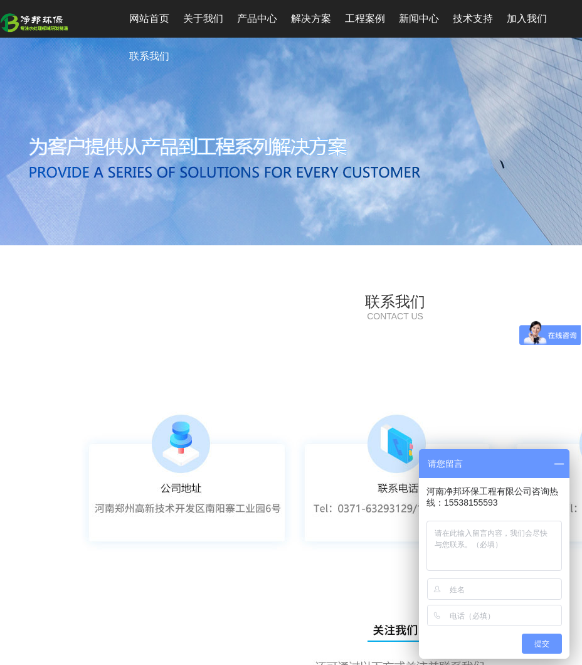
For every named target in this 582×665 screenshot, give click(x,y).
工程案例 (365, 18)
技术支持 (473, 18)
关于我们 (203, 18)
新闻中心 (419, 18)
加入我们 (527, 18)
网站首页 (149, 18)
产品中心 (257, 18)
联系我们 (149, 56)
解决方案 (311, 18)
